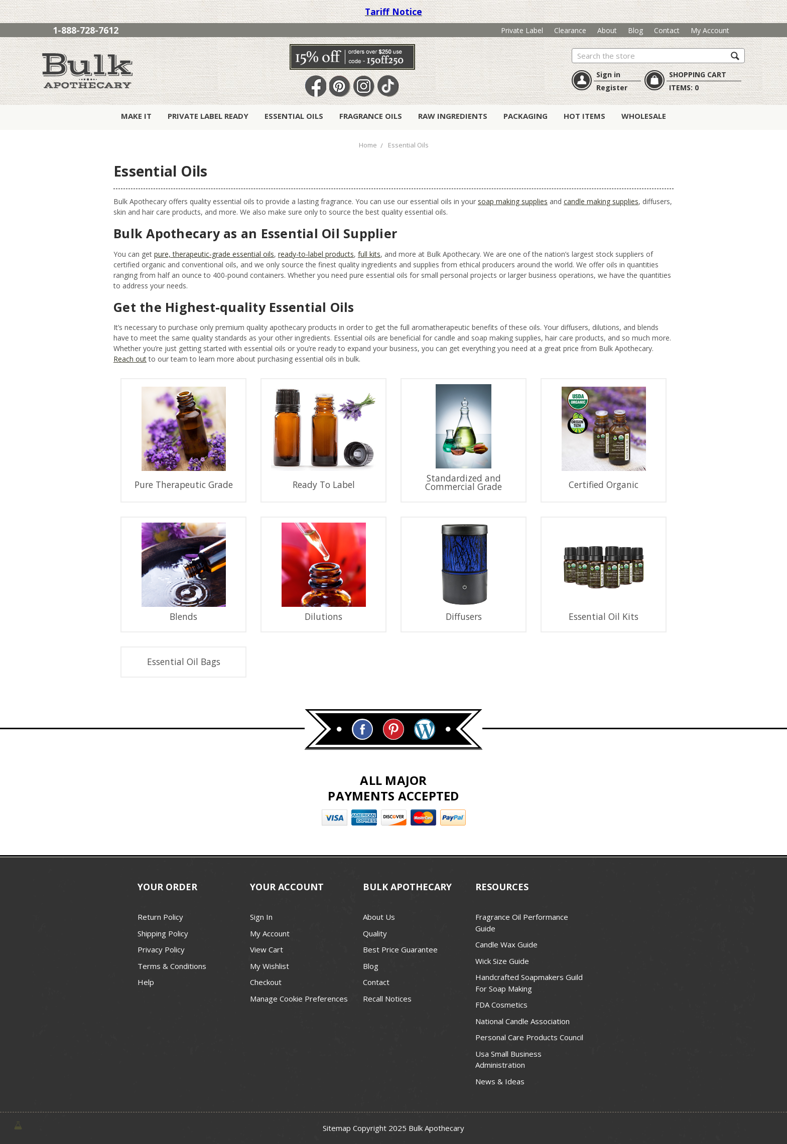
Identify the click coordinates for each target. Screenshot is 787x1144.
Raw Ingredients (452, 116)
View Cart (266, 949)
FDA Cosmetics (501, 1005)
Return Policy (160, 917)
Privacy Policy (161, 949)
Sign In (261, 917)
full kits (369, 254)
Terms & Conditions (172, 966)
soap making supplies (513, 201)
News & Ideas (499, 1081)
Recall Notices (387, 999)
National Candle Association (522, 1021)
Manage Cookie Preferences (299, 999)
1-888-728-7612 (85, 30)
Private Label (522, 30)
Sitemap (337, 1128)
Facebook (315, 86)
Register (611, 87)
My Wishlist (269, 966)
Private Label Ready (208, 116)
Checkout (266, 982)
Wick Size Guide (502, 961)
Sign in (608, 74)
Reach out (130, 359)
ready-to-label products (316, 254)
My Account (710, 30)
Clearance (570, 30)
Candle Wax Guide (506, 944)
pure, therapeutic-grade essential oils (214, 254)
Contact (667, 30)
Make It (136, 116)
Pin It (339, 86)
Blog (635, 30)
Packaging (525, 116)
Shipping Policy (163, 933)
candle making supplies (601, 201)
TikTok (388, 86)
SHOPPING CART (697, 74)
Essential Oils (294, 116)
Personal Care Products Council (529, 1037)
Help (146, 982)
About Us (379, 917)
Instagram (363, 86)
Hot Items (584, 116)
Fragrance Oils (370, 116)
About (607, 30)
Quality (375, 933)
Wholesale (643, 116)
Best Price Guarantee (400, 949)
